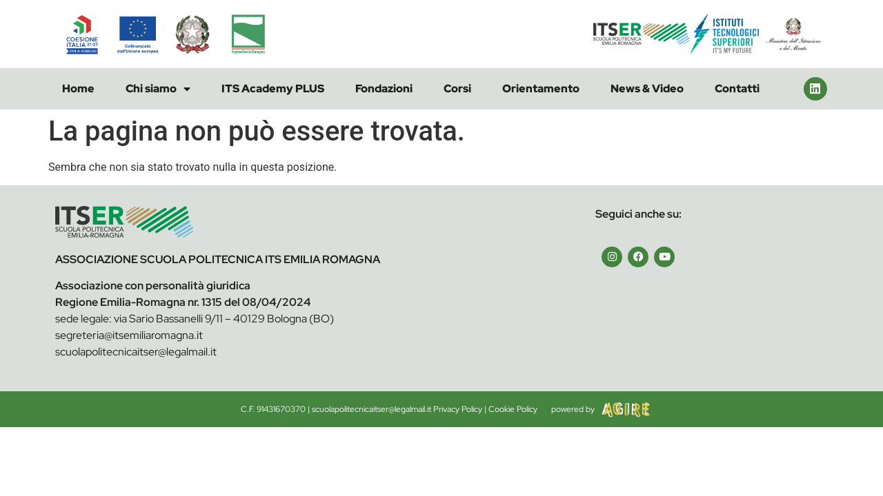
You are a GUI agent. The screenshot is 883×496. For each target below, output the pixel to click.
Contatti (737, 88)
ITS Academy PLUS (272, 88)
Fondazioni (384, 88)
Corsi (457, 88)
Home (78, 88)
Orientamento (540, 88)
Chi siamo (158, 88)
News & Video (647, 88)
